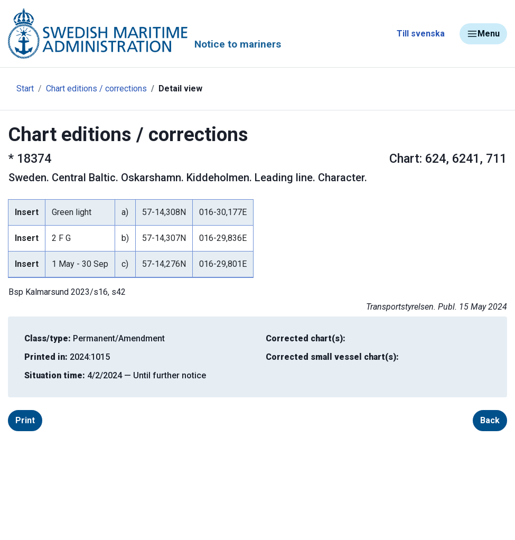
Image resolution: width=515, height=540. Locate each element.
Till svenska (421, 34)
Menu (483, 34)
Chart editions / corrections (96, 88)
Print (25, 420)
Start (25, 88)
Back (490, 420)
